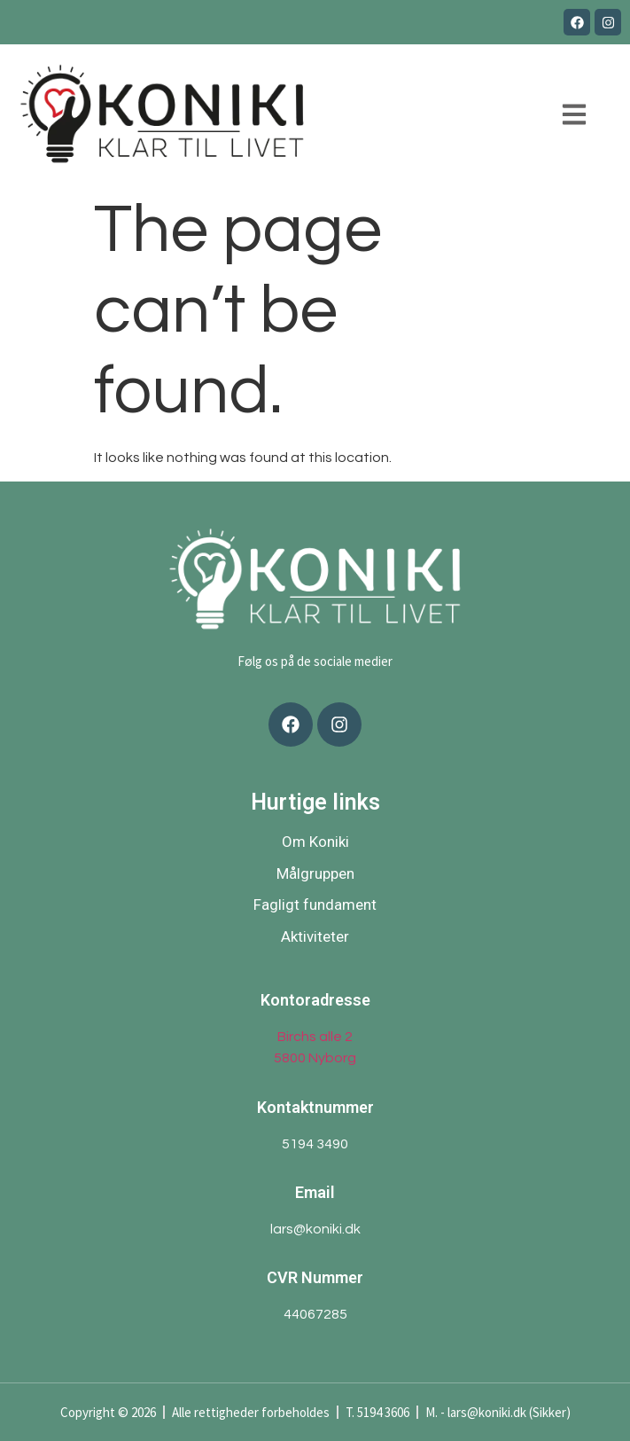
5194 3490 (315, 1144)
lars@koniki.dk (315, 1229)
